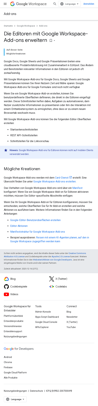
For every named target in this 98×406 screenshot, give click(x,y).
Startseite (8, 26)
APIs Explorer (42, 327)
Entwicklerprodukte (13, 321)
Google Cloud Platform (15, 372)
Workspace (31, 4)
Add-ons (10, 14)
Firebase (8, 367)
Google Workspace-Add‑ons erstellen (54, 181)
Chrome (8, 362)
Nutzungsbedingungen (15, 336)
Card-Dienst (61, 177)
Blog (69, 311)
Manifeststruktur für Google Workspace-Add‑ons (37, 231)
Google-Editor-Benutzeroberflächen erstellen (35, 220)
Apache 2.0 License (61, 256)
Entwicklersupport (13, 331)
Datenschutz (36, 391)
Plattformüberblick (13, 316)
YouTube (71, 327)
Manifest (77, 187)
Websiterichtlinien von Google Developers (52, 259)
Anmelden (88, 4)
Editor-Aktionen (19, 225)
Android (8, 357)
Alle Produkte (10, 377)
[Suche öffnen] (55, 4)
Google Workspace (26, 26)
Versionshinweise (13, 326)
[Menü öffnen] (5, 4)
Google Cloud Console (46, 322)
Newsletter (72, 317)
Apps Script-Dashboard (47, 317)
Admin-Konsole (43, 311)
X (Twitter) (72, 322)
